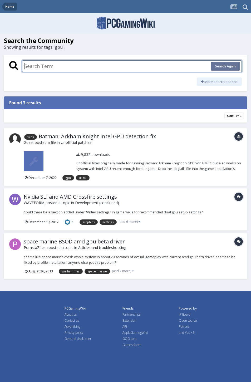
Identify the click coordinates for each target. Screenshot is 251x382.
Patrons (184, 326)
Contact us (72, 320)
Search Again (225, 66)
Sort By (234, 116)
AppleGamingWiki (135, 332)
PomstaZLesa (36, 247)
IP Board (184, 314)
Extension (129, 320)
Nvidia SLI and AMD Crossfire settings (70, 196)
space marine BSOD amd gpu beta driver (74, 241)
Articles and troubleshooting (102, 247)
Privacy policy (74, 332)
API (124, 326)
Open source (188, 320)
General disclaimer (78, 338)
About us (71, 314)
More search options (219, 81)
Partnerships (131, 314)
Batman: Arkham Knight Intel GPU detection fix (97, 136)
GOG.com (129, 338)
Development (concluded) (97, 202)
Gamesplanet (131, 344)
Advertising (72, 326)
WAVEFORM (34, 202)
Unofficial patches (76, 142)
